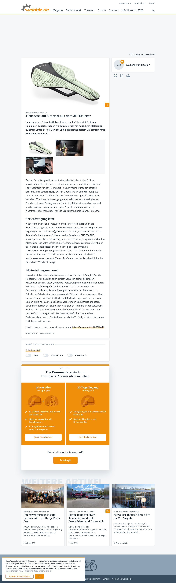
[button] (39, 576)
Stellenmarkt (73, 10)
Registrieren (140, 3)
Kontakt (105, 579)
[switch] (28, 355)
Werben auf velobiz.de (122, 579)
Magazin (58, 10)
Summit (113, 10)
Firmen (101, 10)
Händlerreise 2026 (132, 10)
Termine (89, 10)
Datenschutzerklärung (90, 579)
